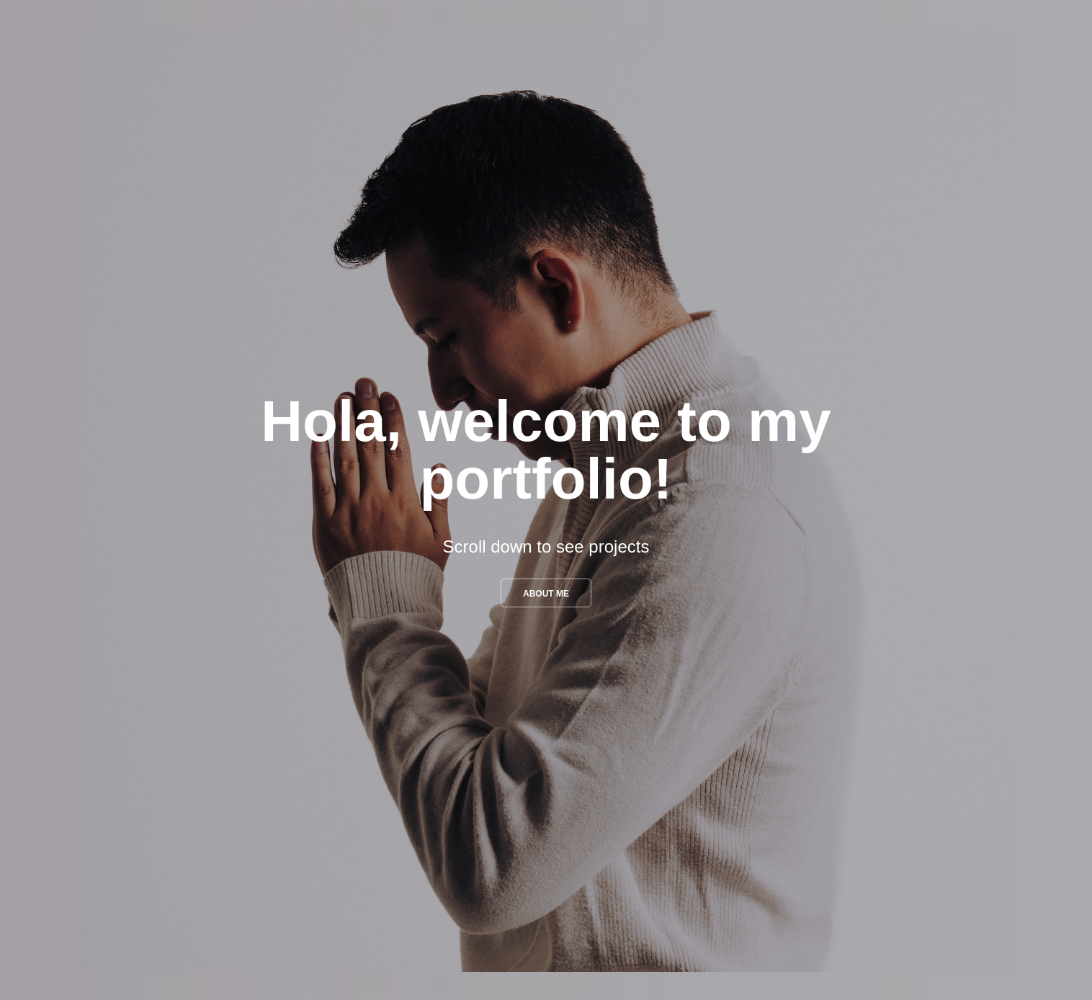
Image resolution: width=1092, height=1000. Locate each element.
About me (546, 594)
